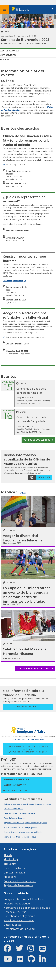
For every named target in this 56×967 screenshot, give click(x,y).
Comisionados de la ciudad (20, 881)
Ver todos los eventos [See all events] (38, 440)
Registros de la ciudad (17, 903)
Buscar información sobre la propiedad (20, 827)
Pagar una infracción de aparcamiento (20, 813)
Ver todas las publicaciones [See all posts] (35, 668)
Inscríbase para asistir (13, 280)
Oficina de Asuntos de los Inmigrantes (29, 739)
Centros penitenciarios (13, 808)
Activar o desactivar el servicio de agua (20, 837)
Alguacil (9, 876)
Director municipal (15, 872)
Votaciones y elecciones (18, 920)
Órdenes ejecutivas (15, 912)
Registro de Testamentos (18, 885)
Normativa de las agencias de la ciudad (27, 907)
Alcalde (8, 855)
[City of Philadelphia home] (21, 9)
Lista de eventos (8, 55)
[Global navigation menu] (4, 9)
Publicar (4, 59)
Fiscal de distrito (14, 868)
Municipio (10, 859)
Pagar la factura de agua (14, 818)
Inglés (23, 492)
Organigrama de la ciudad (19, 929)
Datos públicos (12, 924)
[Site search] (52, 9)
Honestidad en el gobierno (19, 916)
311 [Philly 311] (10, 763)
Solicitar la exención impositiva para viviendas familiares (27, 804)
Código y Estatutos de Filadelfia (23, 899)
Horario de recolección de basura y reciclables (23, 832)
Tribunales (10, 864)
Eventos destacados (10, 51)
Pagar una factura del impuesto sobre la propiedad (25, 822)
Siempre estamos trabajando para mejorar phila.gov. (28, 749)
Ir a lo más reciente (28, 707)
